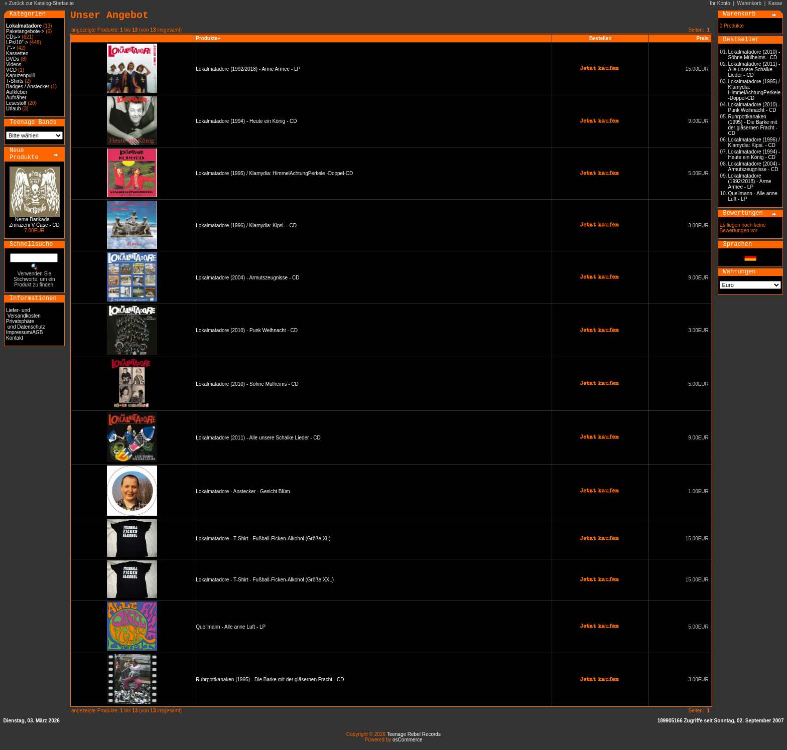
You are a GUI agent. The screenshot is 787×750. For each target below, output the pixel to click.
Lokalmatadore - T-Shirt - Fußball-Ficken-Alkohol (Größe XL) (263, 538)
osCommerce (407, 739)
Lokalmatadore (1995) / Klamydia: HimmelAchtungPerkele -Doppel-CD (274, 173)
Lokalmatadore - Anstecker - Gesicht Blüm (243, 491)
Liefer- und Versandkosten (23, 313)
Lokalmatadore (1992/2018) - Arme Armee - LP (248, 69)
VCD (11, 70)
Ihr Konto (720, 3)
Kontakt (14, 338)
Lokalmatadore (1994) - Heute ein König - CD (246, 121)
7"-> (10, 48)
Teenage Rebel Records (414, 734)
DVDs (12, 59)
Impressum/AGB (24, 332)
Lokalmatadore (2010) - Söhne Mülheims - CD (247, 384)
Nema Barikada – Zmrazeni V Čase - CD (34, 222)
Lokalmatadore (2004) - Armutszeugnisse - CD (247, 277)
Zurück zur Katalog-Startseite (41, 3)
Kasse (775, 3)
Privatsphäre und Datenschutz (25, 324)
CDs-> (13, 37)
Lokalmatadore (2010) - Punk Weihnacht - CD (247, 330)
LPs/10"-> (17, 42)
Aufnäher (16, 97)
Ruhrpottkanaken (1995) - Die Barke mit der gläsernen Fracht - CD (270, 679)
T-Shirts (14, 81)
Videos (13, 64)
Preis (702, 38)
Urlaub (13, 108)
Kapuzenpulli (20, 75)
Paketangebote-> (25, 31)
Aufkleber (16, 92)
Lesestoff (16, 103)
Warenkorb (749, 3)
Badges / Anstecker (27, 86)
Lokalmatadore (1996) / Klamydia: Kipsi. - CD (246, 225)
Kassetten (17, 53)
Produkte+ (208, 38)
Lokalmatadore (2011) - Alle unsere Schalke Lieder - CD (258, 437)
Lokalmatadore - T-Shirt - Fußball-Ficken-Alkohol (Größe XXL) (265, 579)
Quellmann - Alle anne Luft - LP (231, 627)
